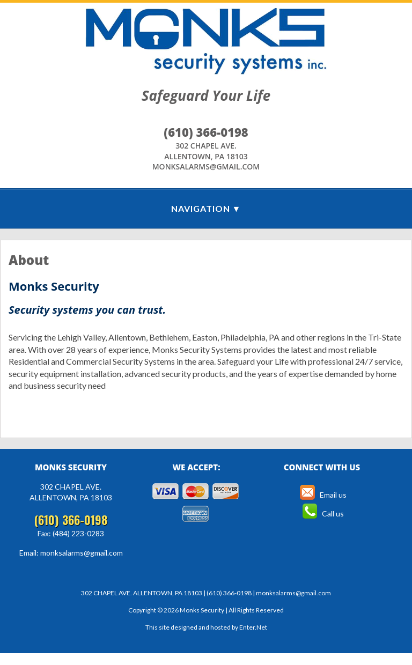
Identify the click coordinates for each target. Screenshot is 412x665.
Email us (322, 494)
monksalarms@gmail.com (206, 166)
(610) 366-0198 (206, 132)
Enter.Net (253, 627)
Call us (322, 513)
